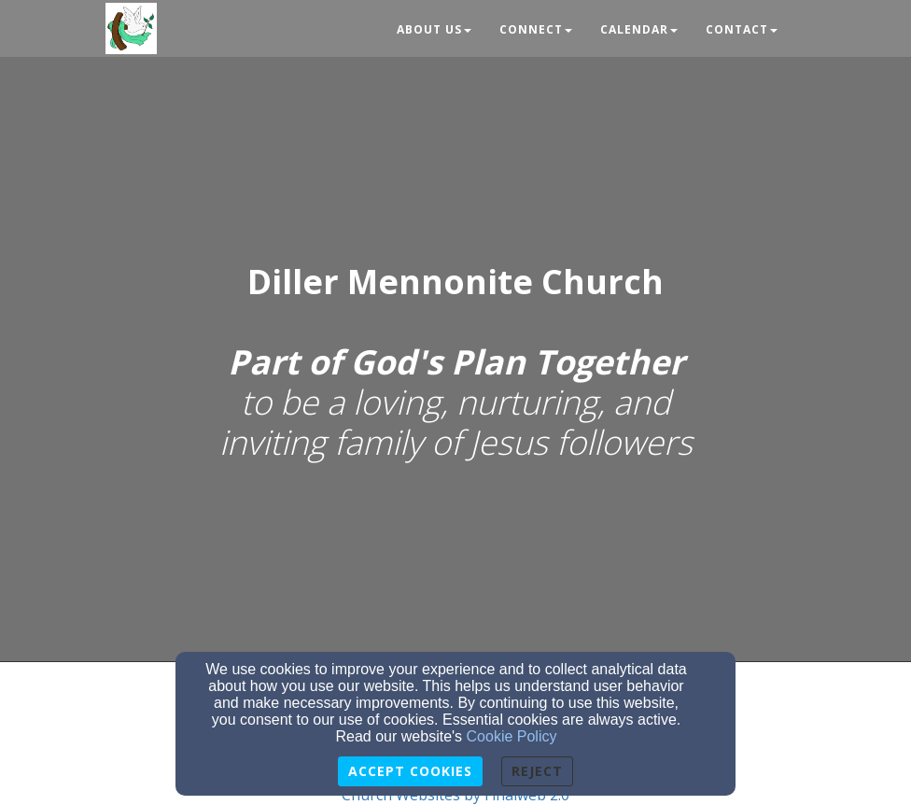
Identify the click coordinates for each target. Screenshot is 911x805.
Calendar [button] (639, 29)
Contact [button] (742, 29)
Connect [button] (535, 29)
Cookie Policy (512, 736)
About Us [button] (434, 29)
